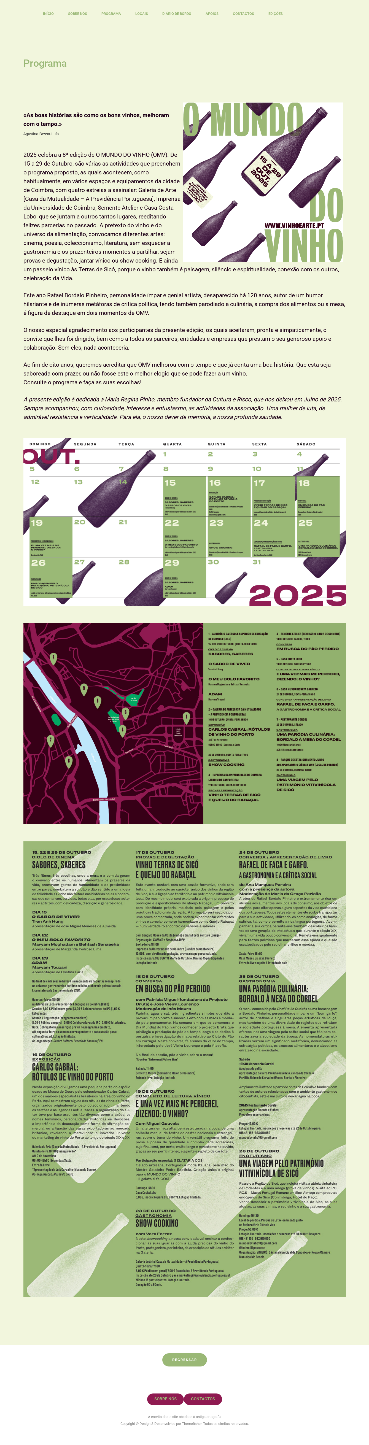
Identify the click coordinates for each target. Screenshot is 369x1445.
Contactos (243, 14)
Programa (111, 14)
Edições (275, 14)
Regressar (184, 1360)
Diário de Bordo (176, 14)
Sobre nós (77, 14)
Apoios (212, 14)
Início (48, 14)
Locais (141, 14)
